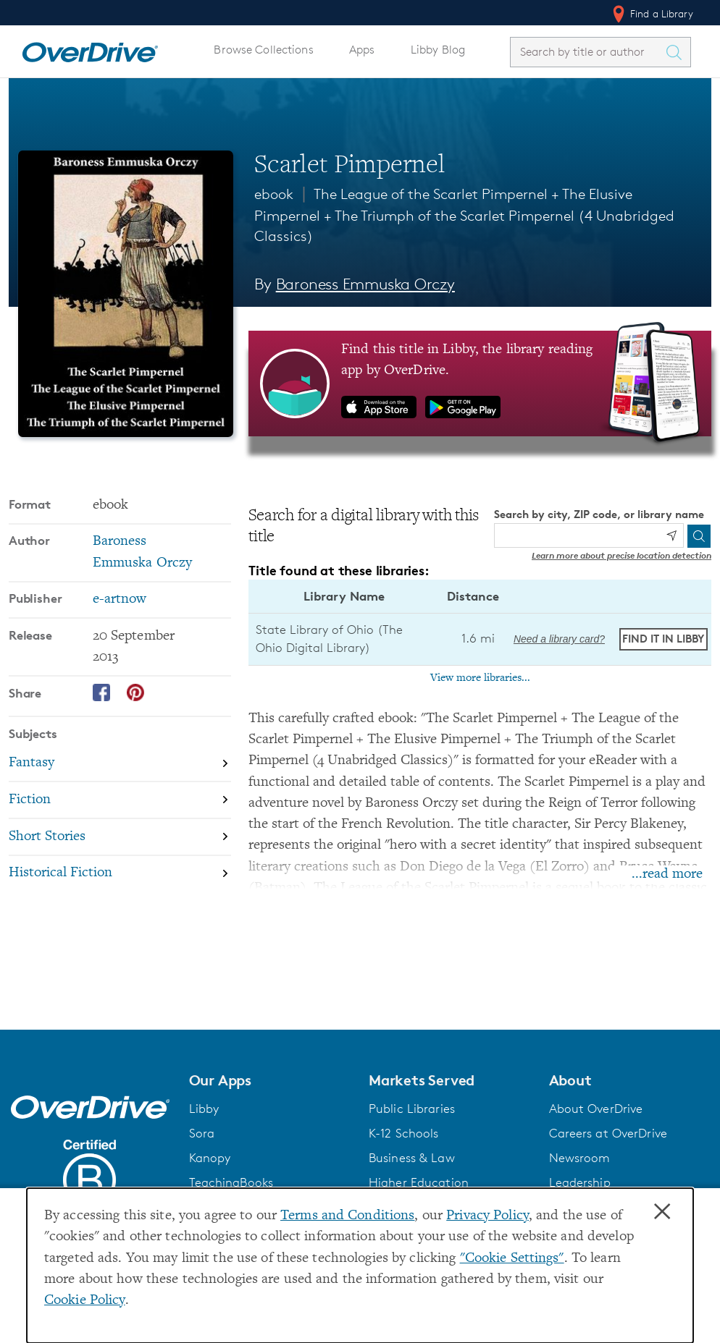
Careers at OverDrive (608, 1133)
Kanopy (210, 1158)
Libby (204, 1108)
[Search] (699, 536)
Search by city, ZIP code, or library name (599, 514)
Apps (362, 49)
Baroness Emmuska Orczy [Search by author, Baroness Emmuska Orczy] (365, 284)
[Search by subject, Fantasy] (120, 763)
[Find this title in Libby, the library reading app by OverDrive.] (479, 383)
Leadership (580, 1182)
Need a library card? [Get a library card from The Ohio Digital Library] (559, 639)
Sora (202, 1133)
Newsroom (580, 1158)
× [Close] (662, 1212)
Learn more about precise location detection (621, 555)
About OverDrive (596, 1108)
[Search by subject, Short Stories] (120, 837)
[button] (270, 1080)
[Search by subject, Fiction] (120, 800)
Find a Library (651, 13)
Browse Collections (263, 49)
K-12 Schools (403, 1133)
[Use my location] (671, 535)
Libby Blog (438, 49)
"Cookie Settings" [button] (512, 1259)
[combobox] (587, 52)
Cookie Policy (84, 1301)
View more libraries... (480, 678)
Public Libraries (412, 1108)
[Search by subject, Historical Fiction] (120, 873)
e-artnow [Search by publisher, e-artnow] (120, 599)
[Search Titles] (677, 52)
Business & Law (412, 1158)
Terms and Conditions (347, 1216)
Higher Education (419, 1182)
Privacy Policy (487, 1216)
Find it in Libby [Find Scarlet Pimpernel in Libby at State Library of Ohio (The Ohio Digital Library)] (663, 638)
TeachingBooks (231, 1182)
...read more (667, 874)
